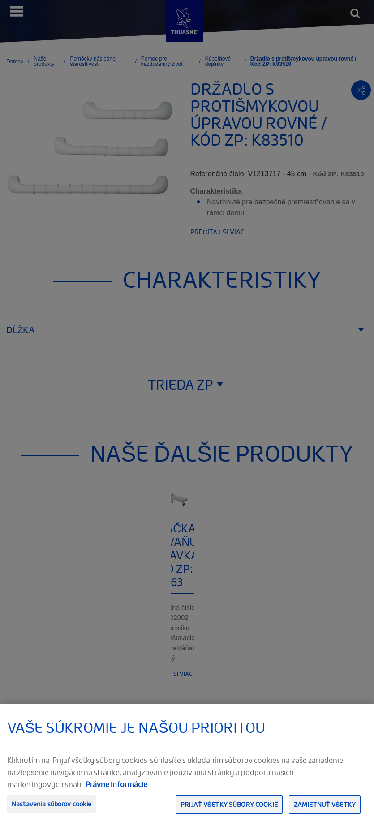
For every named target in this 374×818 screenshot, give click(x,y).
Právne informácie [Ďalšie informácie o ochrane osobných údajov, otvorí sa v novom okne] (116, 793)
